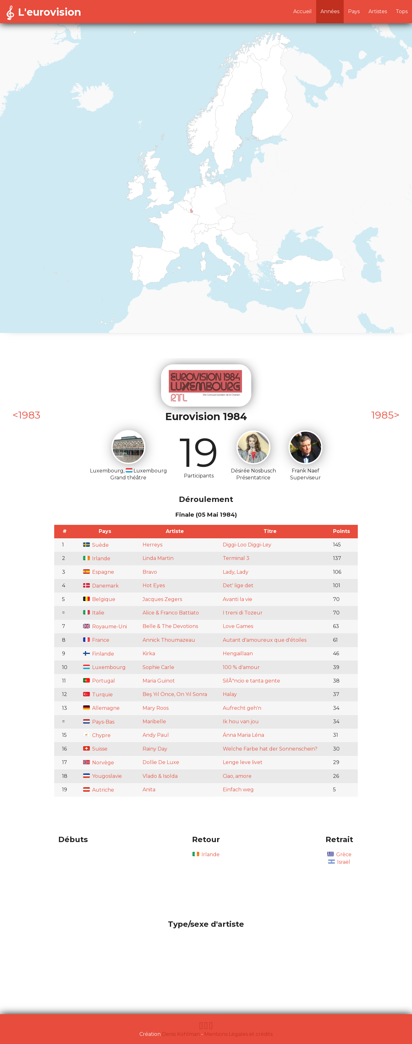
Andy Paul (156, 735)
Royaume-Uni (105, 627)
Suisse (95, 749)
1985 (382, 415)
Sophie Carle (158, 667)
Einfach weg (238, 790)
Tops (402, 11)
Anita (149, 790)
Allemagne (101, 708)
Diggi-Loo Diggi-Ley (247, 545)
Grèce (339, 854)
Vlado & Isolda (160, 776)
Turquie (98, 695)
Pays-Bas (98, 722)
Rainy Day (155, 749)
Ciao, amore (237, 776)
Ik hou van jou (241, 722)
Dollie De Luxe (161, 762)
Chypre (97, 735)
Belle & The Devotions (170, 626)
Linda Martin (158, 558)
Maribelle (154, 722)
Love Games (238, 626)
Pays (354, 11)
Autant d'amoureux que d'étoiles (264, 640)
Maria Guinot (159, 681)
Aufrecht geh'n (242, 708)
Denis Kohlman (181, 1034)
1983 (29, 415)
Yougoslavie (102, 776)
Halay (230, 694)
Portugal (99, 681)
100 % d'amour (241, 667)
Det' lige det (238, 585)
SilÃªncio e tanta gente (251, 681)
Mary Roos (156, 708)
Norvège (98, 763)
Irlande (96, 559)
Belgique (99, 599)
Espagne (98, 572)
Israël (339, 862)
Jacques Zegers (162, 599)
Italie (93, 613)
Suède (96, 545)
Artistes (377, 11)
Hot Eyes (154, 585)
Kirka (149, 653)
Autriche (98, 790)
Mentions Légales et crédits (238, 1034)
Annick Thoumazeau (169, 640)
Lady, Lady (235, 572)
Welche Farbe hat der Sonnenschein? (270, 749)
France (96, 640)
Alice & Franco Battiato (171, 613)
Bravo (150, 572)
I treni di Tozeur (243, 613)
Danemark (101, 586)
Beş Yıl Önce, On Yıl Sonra (175, 694)
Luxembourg (104, 667)
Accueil (302, 11)
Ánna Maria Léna (243, 735)
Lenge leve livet (243, 762)
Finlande (98, 654)
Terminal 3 (236, 558)
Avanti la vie (237, 599)
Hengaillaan (238, 653)
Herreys (152, 545)
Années (330, 11)
